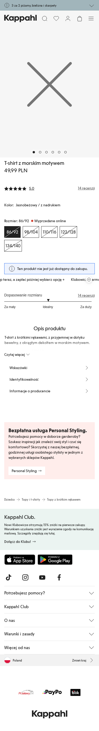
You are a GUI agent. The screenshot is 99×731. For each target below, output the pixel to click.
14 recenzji (86, 295)
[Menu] (91, 18)
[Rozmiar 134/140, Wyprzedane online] (13, 246)
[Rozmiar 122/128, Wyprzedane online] (68, 232)
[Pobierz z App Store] (19, 559)
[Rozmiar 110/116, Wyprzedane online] (49, 232)
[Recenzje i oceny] (49, 188)
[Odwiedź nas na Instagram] (25, 577)
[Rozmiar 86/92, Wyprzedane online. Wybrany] (12, 232)
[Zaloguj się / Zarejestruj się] (68, 18)
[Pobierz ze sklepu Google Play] (54, 559)
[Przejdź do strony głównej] (20, 18)
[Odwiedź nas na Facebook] (59, 577)
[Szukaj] (44, 18)
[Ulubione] (56, 18)
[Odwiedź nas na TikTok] (8, 577)
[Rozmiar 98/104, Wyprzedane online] (31, 232)
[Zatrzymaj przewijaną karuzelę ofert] (89, 279)
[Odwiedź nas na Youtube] (42, 577)
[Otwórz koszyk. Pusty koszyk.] (79, 18)
